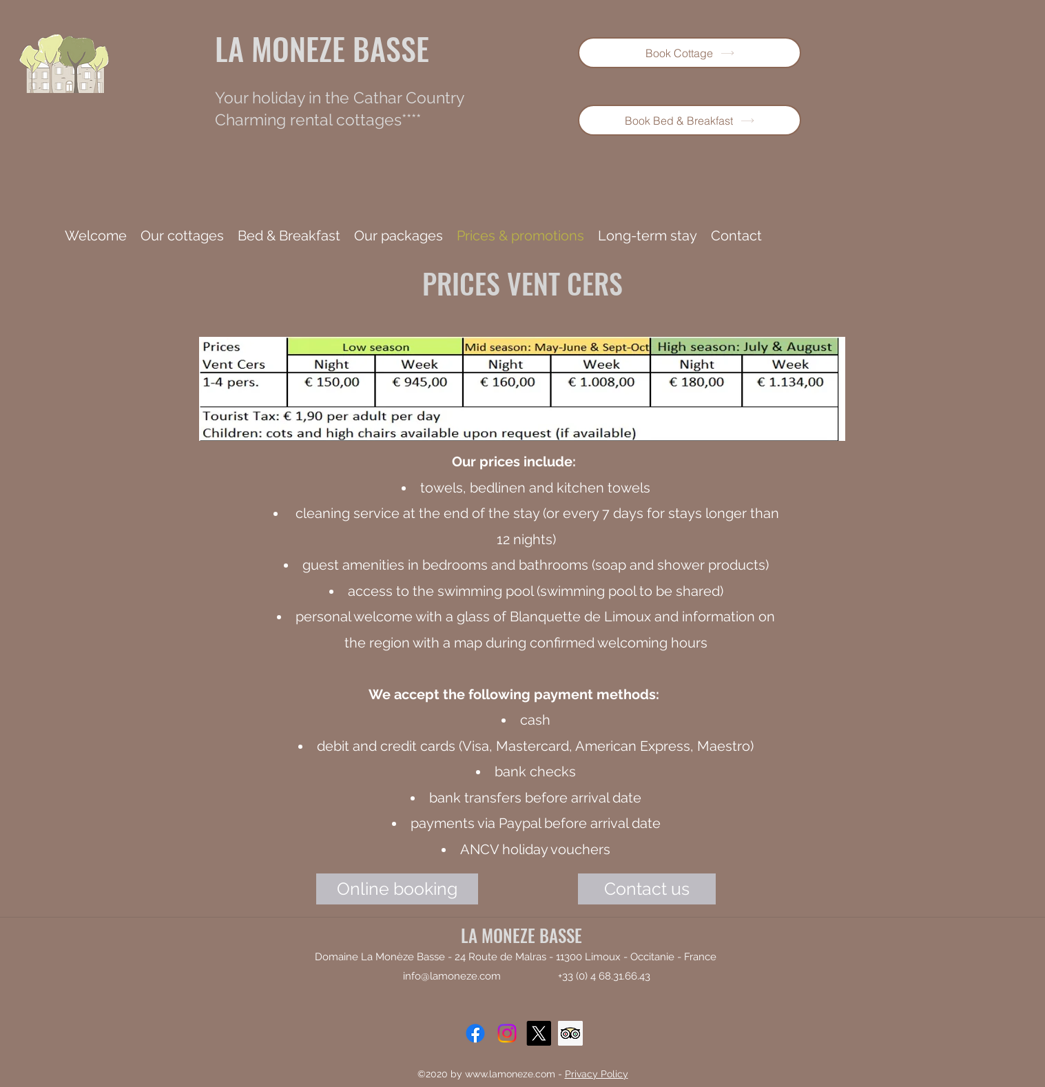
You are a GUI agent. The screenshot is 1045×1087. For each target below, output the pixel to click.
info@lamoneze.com (452, 976)
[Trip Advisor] (570, 1033)
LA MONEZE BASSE (322, 48)
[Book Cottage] (689, 52)
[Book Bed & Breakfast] (689, 120)
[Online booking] (397, 888)
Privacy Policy (596, 1073)
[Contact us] (647, 888)
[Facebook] (475, 1033)
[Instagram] (507, 1033)
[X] (538, 1033)
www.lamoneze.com (510, 1073)
